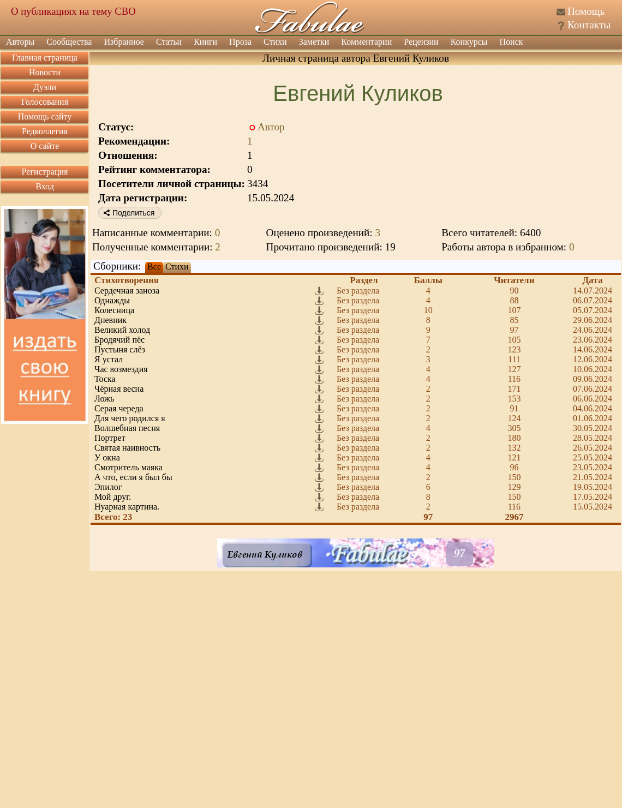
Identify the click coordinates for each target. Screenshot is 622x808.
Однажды (112, 300)
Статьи (169, 41)
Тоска (105, 379)
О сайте (45, 146)
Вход (44, 186)
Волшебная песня (127, 428)
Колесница (114, 310)
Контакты (589, 25)
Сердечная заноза (126, 290)
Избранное (124, 41)
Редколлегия (45, 131)
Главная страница (44, 57)
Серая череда (118, 408)
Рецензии (421, 41)
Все (154, 266)
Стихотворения (126, 280)
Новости (45, 72)
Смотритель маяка (128, 467)
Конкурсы (469, 41)
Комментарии (366, 41)
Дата (593, 280)
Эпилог (108, 487)
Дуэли (44, 87)
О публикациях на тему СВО (73, 11)
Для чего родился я (129, 418)
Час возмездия (121, 369)
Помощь (586, 11)
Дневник (110, 320)
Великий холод (122, 329)
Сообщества (69, 41)
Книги (205, 41)
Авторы (20, 41)
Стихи (275, 41)
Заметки (314, 41)
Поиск (511, 41)
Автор (271, 127)
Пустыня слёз (119, 349)
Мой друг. (112, 496)
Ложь (104, 398)
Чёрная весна (118, 388)
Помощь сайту (45, 116)
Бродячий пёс (119, 339)
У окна (107, 457)
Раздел (364, 280)
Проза (240, 41)
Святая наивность (127, 447)
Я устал (108, 359)
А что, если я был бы (133, 477)
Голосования (44, 101)
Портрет (109, 437)
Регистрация (45, 171)
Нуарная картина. (126, 506)
